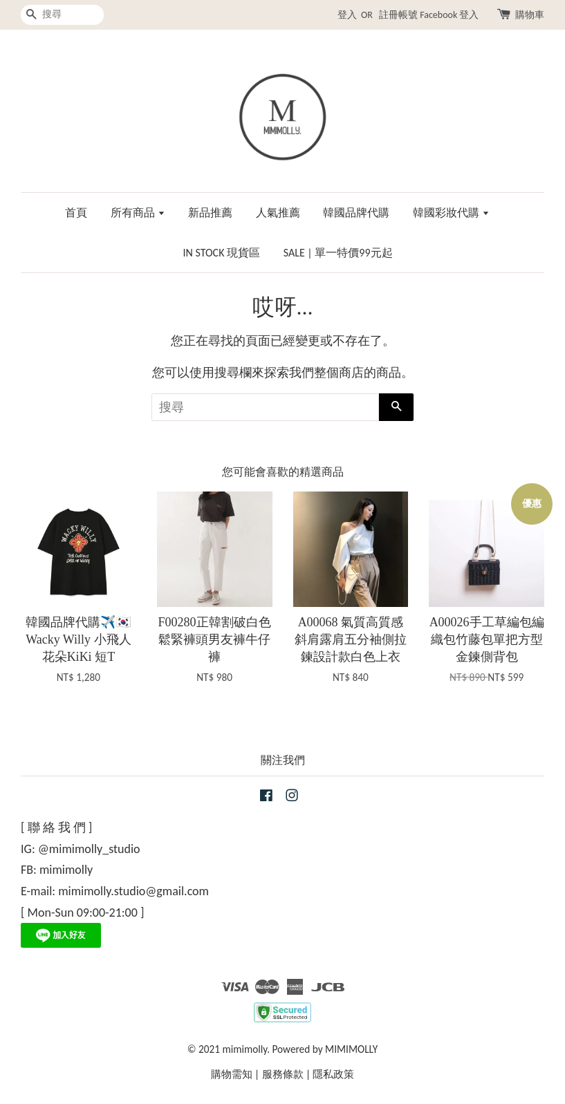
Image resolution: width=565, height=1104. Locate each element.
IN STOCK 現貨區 (221, 252)
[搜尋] (62, 15)
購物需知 (231, 1073)
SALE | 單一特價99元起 (338, 252)
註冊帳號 (398, 15)
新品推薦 (210, 212)
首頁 (76, 212)
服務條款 (283, 1073)
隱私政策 (333, 1073)
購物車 (529, 15)
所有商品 (138, 212)
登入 (347, 15)
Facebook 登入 (449, 15)
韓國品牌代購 (356, 212)
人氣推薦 (278, 212)
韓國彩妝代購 (451, 212)
